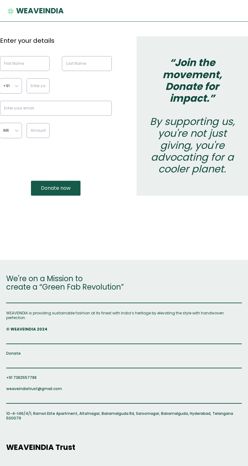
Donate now (56, 188)
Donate (13, 353)
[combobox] (3, 85)
